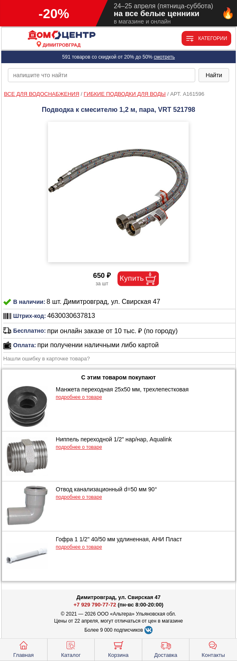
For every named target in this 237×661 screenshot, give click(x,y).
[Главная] (61, 35)
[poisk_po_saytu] (101, 75)
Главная (23, 648)
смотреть (164, 57)
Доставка (165, 648)
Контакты (213, 648)
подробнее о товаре (79, 397)
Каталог (71, 648)
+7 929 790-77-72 (95, 605)
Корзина (118, 648)
